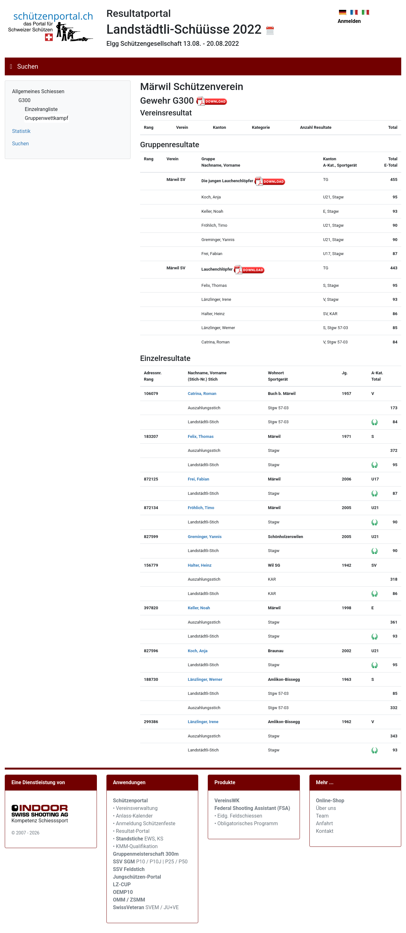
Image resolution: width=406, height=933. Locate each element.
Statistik (21, 131)
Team (322, 816)
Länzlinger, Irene (203, 721)
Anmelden (349, 21)
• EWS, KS (138, 839)
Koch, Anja (197, 650)
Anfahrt (324, 823)
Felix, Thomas (200, 436)
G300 (24, 100)
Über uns (326, 808)
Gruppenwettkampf (46, 118)
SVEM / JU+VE (162, 907)
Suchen (27, 66)
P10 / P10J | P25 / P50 (150, 862)
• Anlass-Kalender (133, 816)
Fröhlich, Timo (201, 507)
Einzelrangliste (41, 109)
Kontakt (325, 831)
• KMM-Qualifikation (135, 846)
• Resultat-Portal (131, 831)
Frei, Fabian (198, 479)
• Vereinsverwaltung (135, 808)
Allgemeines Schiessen (38, 91)
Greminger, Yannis (204, 536)
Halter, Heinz (200, 565)
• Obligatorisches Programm (246, 823)
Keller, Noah (199, 607)
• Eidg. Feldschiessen (238, 816)
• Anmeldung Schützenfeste (144, 823)
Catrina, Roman (202, 393)
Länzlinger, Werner (205, 679)
